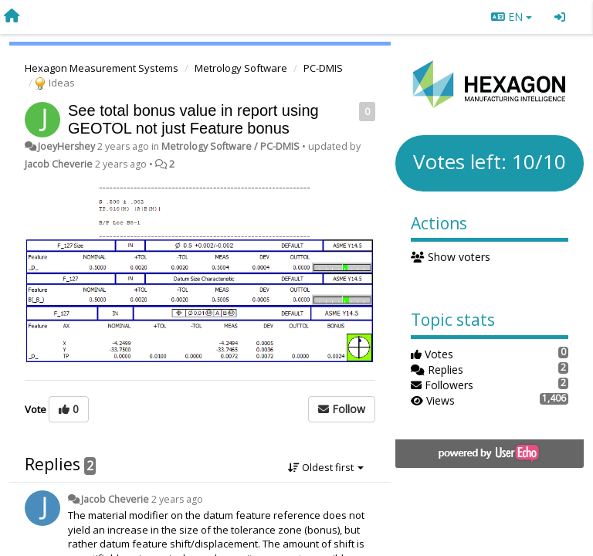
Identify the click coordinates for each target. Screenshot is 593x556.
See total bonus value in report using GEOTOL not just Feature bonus (193, 119)
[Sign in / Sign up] (560, 17)
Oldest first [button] (326, 467)
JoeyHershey (66, 146)
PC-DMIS (323, 68)
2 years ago (177, 499)
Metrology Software (241, 68)
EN (511, 16)
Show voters (450, 256)
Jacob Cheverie (59, 164)
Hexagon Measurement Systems (101, 68)
